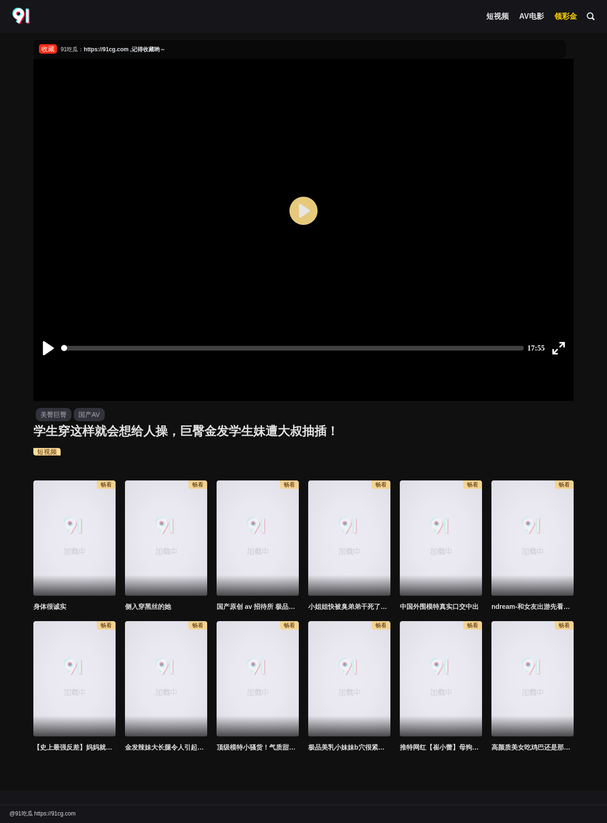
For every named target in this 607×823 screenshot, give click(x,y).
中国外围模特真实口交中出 (439, 606)
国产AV (89, 414)
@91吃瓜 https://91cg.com (42, 813)
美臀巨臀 (53, 414)
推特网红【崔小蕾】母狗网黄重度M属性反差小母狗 (441, 747)
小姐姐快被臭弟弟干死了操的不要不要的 (349, 606)
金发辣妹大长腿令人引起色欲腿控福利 (166, 747)
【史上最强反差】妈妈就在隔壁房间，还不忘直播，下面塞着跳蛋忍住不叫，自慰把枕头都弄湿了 (74, 747)
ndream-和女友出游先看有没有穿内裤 (532, 606)
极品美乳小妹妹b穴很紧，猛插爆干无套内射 (349, 747)
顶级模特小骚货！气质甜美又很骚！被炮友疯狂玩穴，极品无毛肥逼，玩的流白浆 (258, 747)
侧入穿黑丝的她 (148, 606)
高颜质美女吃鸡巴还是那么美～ (532, 747)
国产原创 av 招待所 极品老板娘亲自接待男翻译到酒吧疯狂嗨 (258, 606)
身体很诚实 (49, 606)
